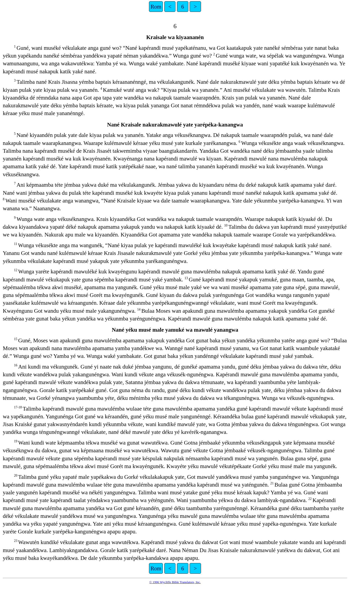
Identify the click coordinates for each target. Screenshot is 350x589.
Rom (155, 6)
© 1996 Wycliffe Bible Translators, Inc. (175, 582)
